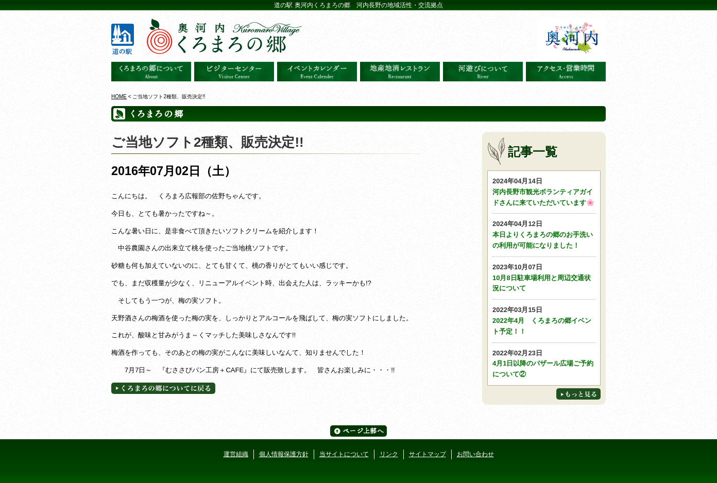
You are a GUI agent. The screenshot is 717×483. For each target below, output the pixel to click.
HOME (119, 96)
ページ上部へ (358, 431)
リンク (389, 454)
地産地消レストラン (400, 71)
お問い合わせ (475, 454)
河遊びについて (483, 71)
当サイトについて (344, 454)
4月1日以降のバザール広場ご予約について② (543, 363)
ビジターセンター (234, 71)
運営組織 (236, 454)
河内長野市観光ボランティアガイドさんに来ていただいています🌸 (543, 191)
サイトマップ (427, 454)
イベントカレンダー (317, 71)
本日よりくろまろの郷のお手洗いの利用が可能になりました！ (543, 234)
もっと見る (578, 394)
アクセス (566, 71)
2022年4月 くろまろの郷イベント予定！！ (543, 320)
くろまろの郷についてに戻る (163, 388)
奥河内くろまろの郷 (151, 71)
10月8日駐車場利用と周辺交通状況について (543, 277)
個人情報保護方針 (284, 454)
